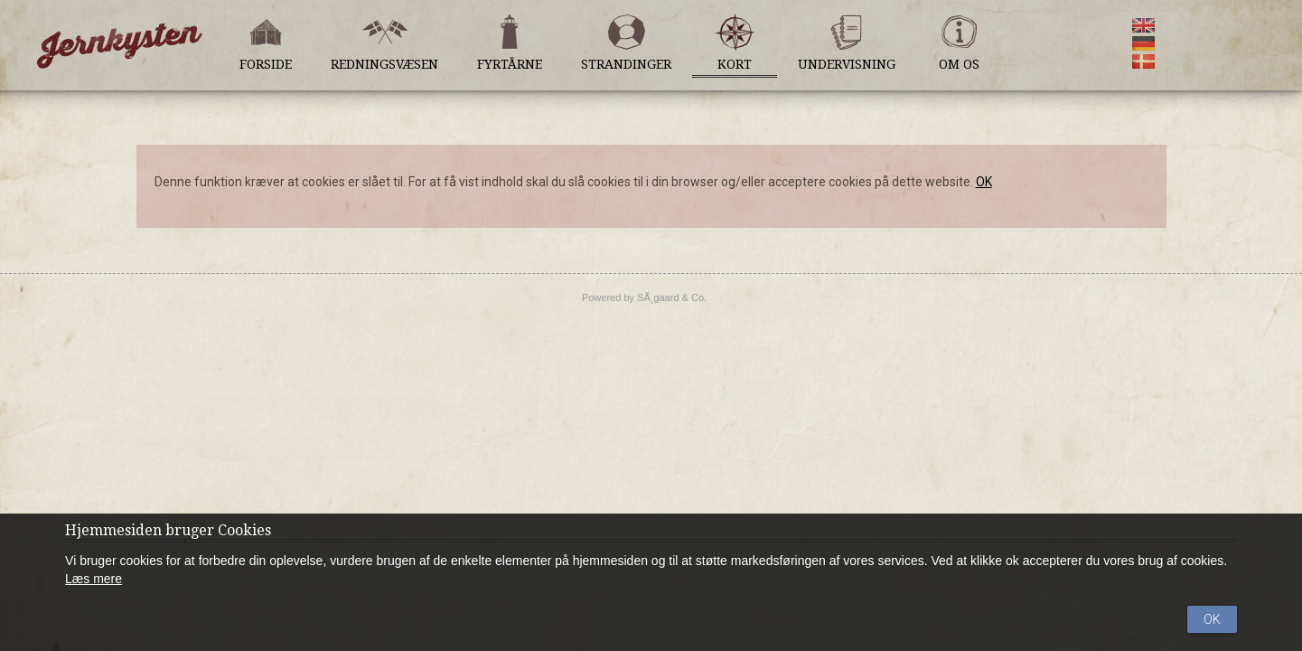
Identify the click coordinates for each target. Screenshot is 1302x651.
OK (984, 182)
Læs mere (93, 578)
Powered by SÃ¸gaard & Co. (644, 297)
